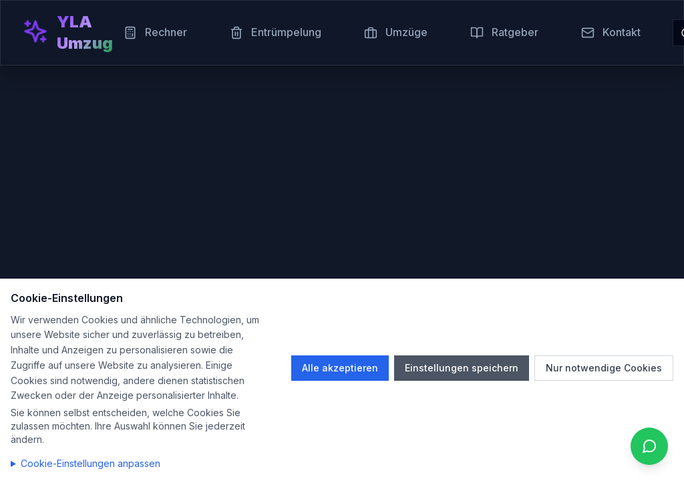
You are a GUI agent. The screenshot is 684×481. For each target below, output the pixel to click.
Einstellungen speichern (461, 367)
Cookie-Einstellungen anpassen (90, 463)
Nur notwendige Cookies (604, 367)
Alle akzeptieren (340, 367)
